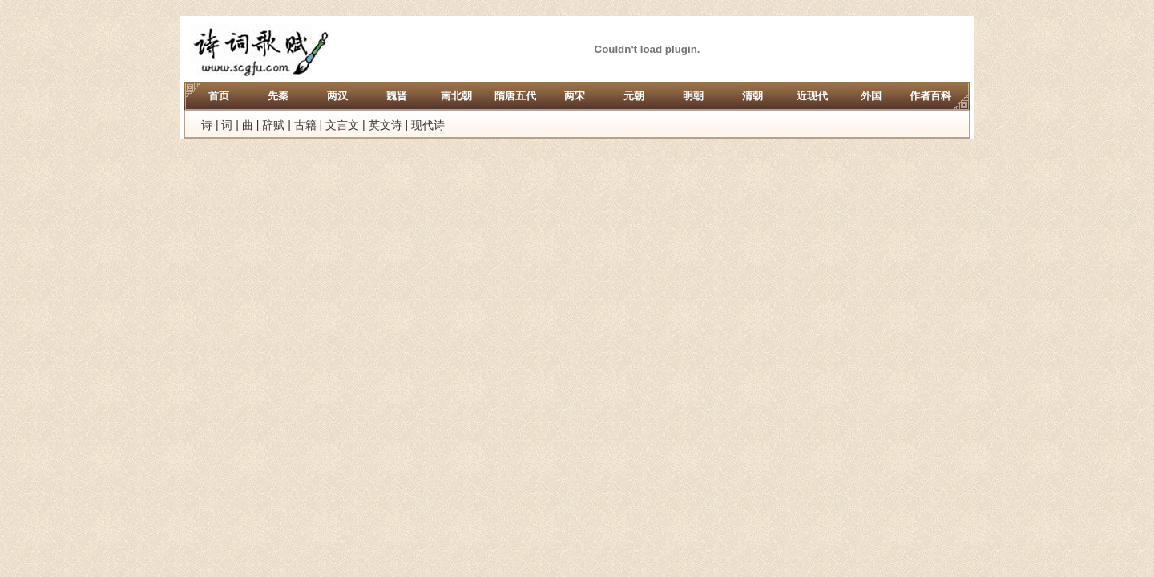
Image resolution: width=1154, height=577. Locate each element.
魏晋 (396, 96)
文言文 (342, 125)
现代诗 (428, 125)
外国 (871, 96)
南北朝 (456, 96)
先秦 (278, 96)
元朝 (633, 96)
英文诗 (385, 125)
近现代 (812, 96)
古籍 (305, 125)
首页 (218, 96)
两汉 (337, 96)
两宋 (574, 96)
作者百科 (930, 96)
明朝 (693, 96)
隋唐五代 (515, 96)
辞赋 (273, 125)
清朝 (752, 96)
